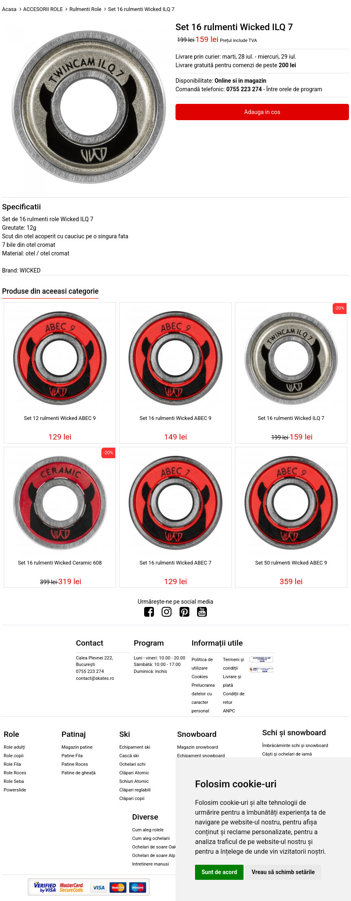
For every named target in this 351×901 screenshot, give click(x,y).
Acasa (9, 9)
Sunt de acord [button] (219, 872)
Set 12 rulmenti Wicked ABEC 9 (60, 418)
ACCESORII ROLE (43, 9)
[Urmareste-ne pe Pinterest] (184, 614)
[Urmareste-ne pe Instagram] (166, 614)
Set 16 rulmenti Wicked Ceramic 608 (60, 563)
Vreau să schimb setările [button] (283, 872)
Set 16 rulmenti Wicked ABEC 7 (175, 563)
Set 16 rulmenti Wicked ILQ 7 (291, 418)
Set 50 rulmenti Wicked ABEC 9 (291, 563)
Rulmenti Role (85, 9)
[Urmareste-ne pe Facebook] (149, 614)
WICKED (30, 270)
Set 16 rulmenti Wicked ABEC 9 (175, 418)
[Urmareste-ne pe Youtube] (202, 614)
